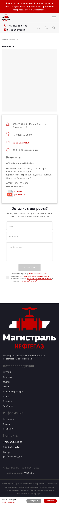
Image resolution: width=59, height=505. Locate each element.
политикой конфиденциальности (36, 276)
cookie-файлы (9, 502)
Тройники (8, 406)
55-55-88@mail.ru (21, 142)
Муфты (6, 382)
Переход (7, 401)
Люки (6, 386)
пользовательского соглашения (39, 278)
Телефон (14, 236)
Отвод (6, 396)
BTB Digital (29, 473)
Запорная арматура (13, 391)
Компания (8, 428)
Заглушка (7, 377)
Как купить (8, 419)
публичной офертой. (29, 281)
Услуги (6, 424)
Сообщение (15, 247)
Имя (11, 226)
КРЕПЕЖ (7, 372)
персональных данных (37, 274)
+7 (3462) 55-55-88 (22, 135)
